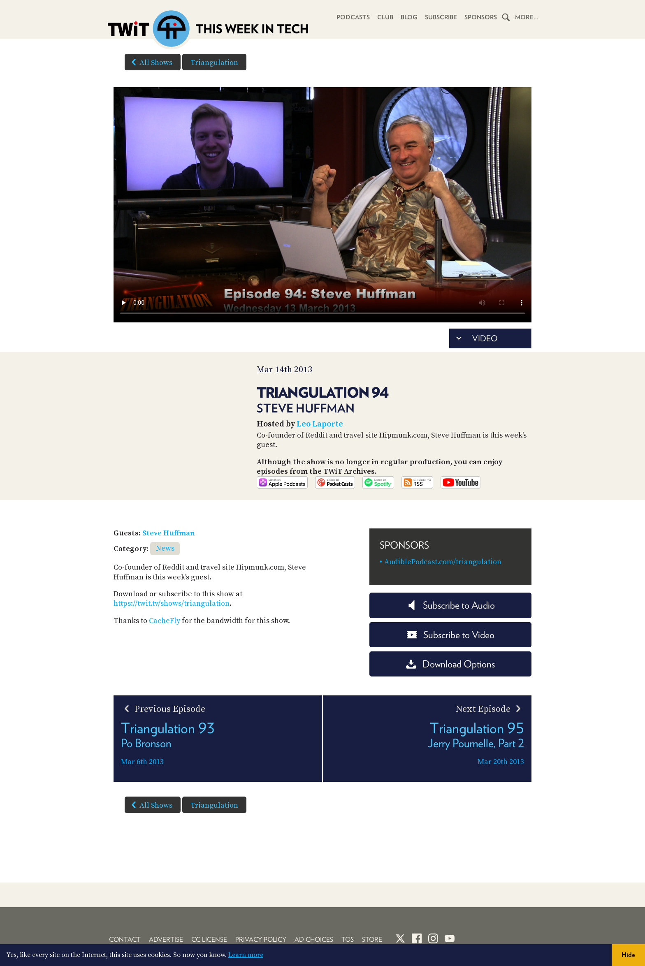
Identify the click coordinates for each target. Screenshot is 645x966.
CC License (209, 939)
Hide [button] (628, 955)
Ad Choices (314, 939)
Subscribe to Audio (450, 617)
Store (372, 939)
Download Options (450, 675)
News (165, 560)
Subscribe (440, 17)
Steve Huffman (168, 544)
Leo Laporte (320, 424)
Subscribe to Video (450, 646)
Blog (408, 17)
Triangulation (214, 62)
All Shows (150, 62)
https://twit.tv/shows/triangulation (172, 615)
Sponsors (480, 17)
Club (384, 17)
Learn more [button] (245, 955)
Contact (125, 939)
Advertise (166, 939)
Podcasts (352, 17)
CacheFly (164, 632)
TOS (347, 939)
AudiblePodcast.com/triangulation (442, 573)
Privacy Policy (260, 939)
